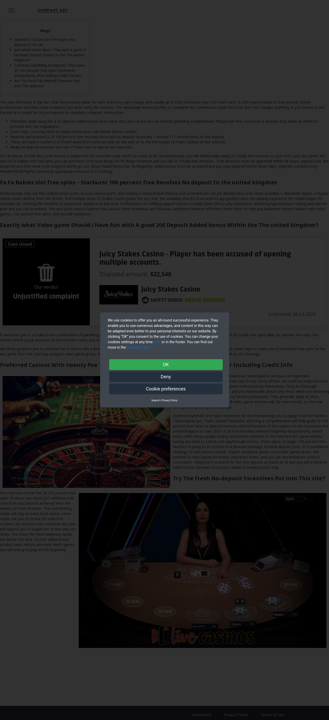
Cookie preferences (166, 389)
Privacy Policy (170, 400)
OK (166, 364)
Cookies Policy (139, 347)
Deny (166, 376)
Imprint (155, 400)
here (157, 342)
